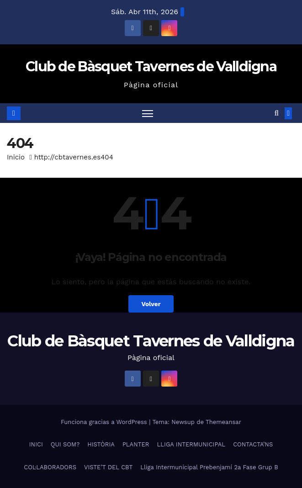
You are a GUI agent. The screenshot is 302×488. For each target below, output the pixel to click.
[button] (277, 113)
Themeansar (223, 422)
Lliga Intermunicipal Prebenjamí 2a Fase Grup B (209, 467)
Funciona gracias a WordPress (105, 422)
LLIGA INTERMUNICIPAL (191, 444)
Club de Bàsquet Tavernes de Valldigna (151, 66)
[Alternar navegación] (147, 113)
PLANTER (135, 444)
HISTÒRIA (101, 444)
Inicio (16, 157)
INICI (36, 444)
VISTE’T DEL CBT (108, 467)
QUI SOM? (65, 444)
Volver (150, 304)
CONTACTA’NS (253, 444)
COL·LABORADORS (50, 467)
